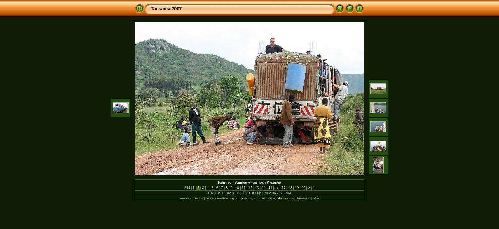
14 (263, 188)
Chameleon (302, 198)
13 (257, 188)
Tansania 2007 (166, 8)
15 (270, 188)
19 (296, 188)
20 (303, 188)
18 (290, 188)
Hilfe (316, 198)
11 (244, 188)
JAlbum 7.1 (283, 198)
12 (250, 188)
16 (277, 188)
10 (237, 188)
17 (283, 188)
